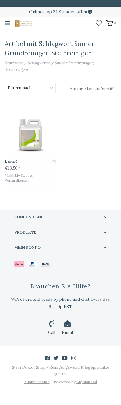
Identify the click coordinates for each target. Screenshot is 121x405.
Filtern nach (20, 88)
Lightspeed (86, 381)
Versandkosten (17, 181)
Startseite (14, 62)
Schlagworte (38, 62)
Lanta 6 (11, 162)
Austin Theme (37, 381)
